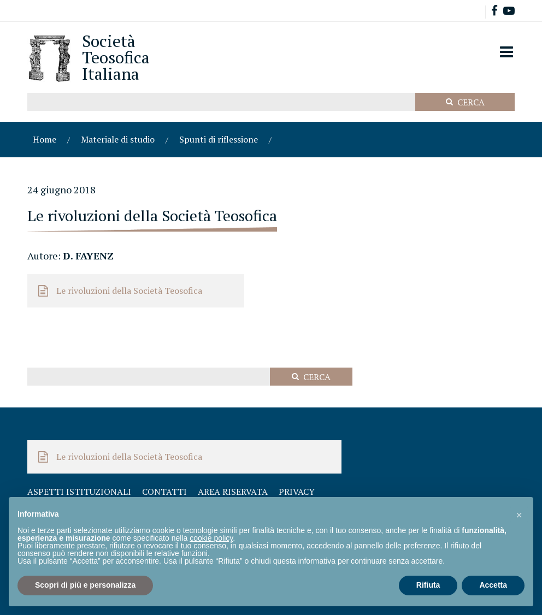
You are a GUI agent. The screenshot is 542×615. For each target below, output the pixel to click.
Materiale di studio (118, 139)
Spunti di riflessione (218, 139)
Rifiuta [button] (428, 585)
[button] (519, 514)
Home (44, 139)
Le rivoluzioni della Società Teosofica (129, 291)
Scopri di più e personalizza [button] (85, 585)
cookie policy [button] (211, 538)
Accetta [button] (493, 585)
